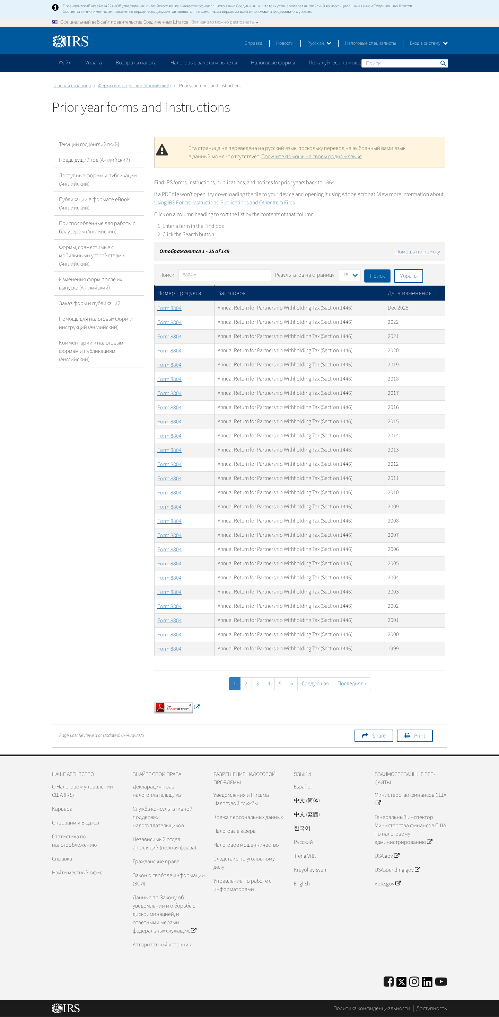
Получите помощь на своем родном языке (311, 156)
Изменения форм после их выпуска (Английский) (90, 284)
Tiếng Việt (305, 856)
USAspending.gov (397, 870)
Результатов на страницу (304, 275)
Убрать (408, 276)
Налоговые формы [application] (273, 62)
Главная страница (72, 85)
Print (419, 736)
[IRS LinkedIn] (427, 984)
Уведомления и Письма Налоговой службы (241, 799)
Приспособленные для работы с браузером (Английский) (97, 227)
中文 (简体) (307, 800)
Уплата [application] (93, 62)
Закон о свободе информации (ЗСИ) (169, 879)
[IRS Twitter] (401, 984)
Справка (253, 43)
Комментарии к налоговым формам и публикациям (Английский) (91, 351)
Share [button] (379, 736)
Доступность (431, 1008)
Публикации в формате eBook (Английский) (94, 204)
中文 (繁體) (307, 814)
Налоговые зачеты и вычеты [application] (203, 62)
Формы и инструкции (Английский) (134, 85)
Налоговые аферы (234, 831)
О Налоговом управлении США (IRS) (82, 791)
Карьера (62, 809)
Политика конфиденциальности (371, 1008)
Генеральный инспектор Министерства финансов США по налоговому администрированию (410, 829)
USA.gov (387, 856)
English (302, 883)
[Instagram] (414, 982)
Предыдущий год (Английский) (94, 160)
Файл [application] (65, 62)
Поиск (442, 63)
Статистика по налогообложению (74, 841)
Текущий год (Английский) (89, 144)
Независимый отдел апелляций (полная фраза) (164, 843)
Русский (319, 43)
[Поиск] (404, 63)
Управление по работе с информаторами (242, 885)
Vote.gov (388, 883)
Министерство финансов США (410, 799)
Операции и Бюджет (76, 823)
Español (303, 787)
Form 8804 (169, 308)
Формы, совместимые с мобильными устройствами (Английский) (92, 255)
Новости (285, 43)
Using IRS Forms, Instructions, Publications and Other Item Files (224, 202)
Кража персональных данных (248, 817)
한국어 (302, 828)
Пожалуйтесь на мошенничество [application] (348, 62)
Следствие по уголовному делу (244, 863)
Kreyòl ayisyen (310, 870)
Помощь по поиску (417, 252)
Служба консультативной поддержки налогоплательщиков (163, 817)
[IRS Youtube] (441, 982)
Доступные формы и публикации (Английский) (98, 180)
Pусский (303, 842)
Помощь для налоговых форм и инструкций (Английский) (96, 323)
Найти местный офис (77, 872)
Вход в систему (429, 43)
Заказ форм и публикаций (90, 303)
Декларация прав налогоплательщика (157, 791)
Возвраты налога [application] (136, 62)
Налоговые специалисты (370, 43)
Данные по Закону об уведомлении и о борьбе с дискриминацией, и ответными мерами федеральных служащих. (164, 914)
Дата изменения (410, 293)
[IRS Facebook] (389, 982)
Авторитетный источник (162, 944)
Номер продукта (179, 293)
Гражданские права (156, 861)
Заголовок (232, 293)
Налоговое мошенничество (246, 845)
